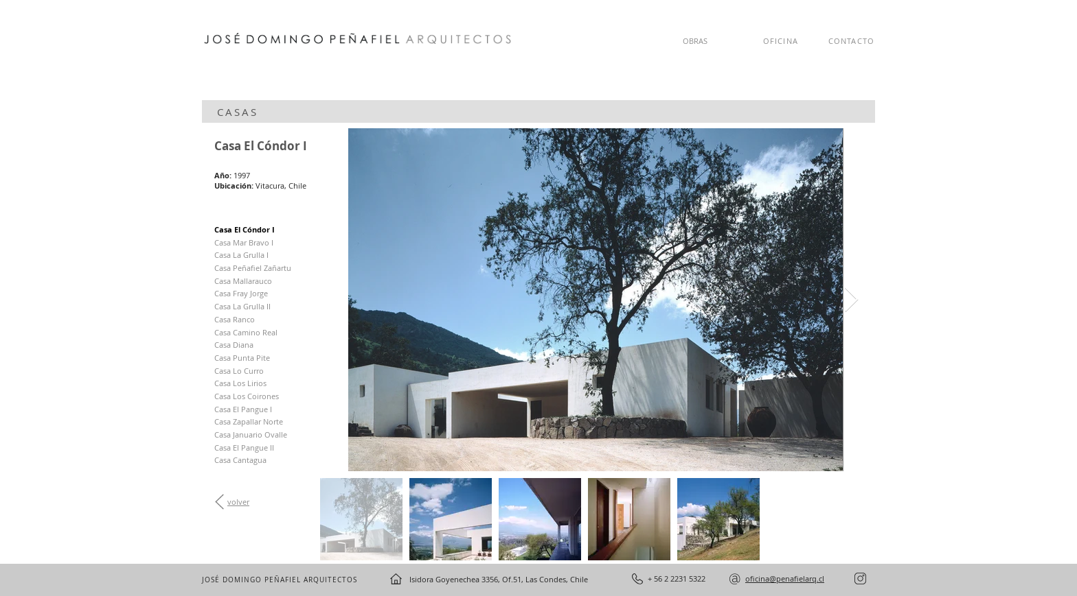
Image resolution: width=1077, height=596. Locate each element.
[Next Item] (851, 300)
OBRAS (695, 41)
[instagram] (860, 578)
